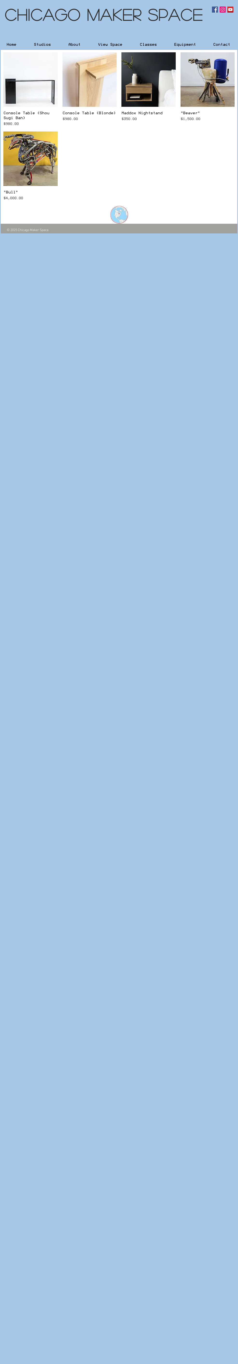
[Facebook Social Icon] (215, 10)
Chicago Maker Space (104, 14)
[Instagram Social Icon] (223, 10)
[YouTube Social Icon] (230, 10)
